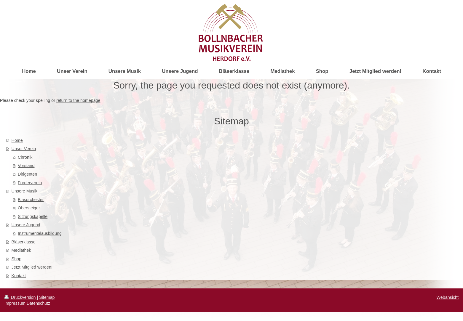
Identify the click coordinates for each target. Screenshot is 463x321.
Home (17, 140)
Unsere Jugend (26, 224)
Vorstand (26, 165)
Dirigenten (27, 174)
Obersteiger (29, 208)
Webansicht (448, 297)
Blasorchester (31, 199)
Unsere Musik (24, 191)
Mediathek (21, 250)
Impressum (14, 303)
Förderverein (30, 182)
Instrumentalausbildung (40, 233)
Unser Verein (24, 148)
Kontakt (19, 275)
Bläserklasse (24, 242)
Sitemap (47, 297)
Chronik (25, 157)
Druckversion (20, 297)
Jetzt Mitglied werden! (32, 267)
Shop (16, 258)
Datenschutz (38, 303)
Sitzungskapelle (32, 216)
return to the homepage (78, 100)
